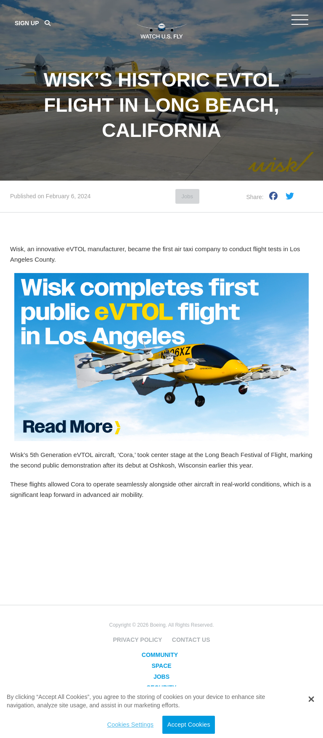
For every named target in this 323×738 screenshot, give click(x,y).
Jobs (187, 196)
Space (161, 665)
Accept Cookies (188, 724)
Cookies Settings (130, 724)
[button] (311, 699)
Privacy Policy (137, 639)
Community (160, 654)
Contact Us (191, 639)
